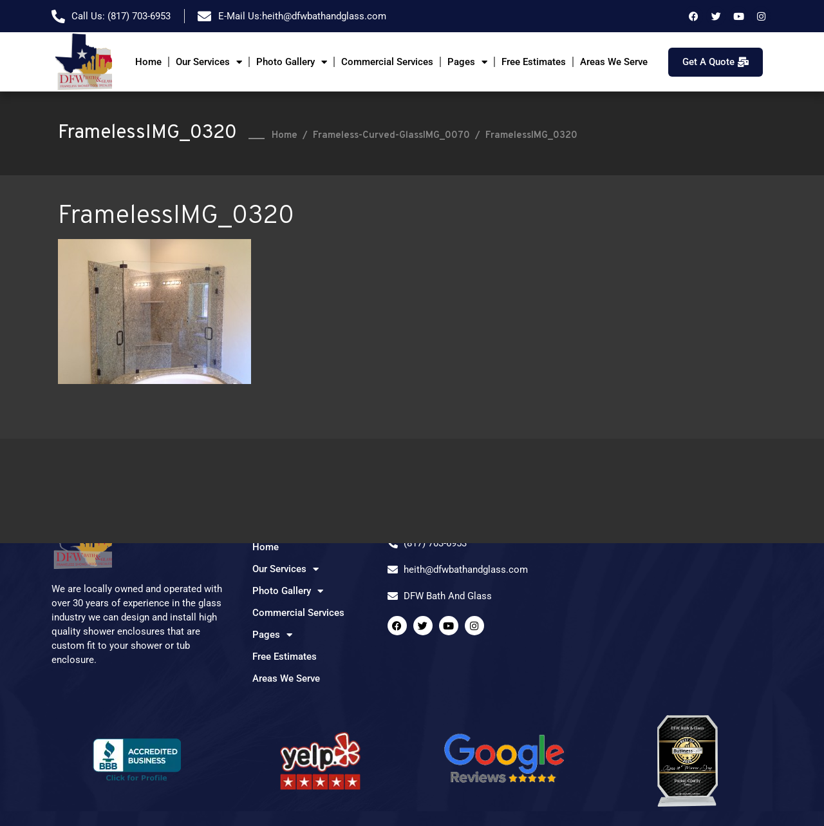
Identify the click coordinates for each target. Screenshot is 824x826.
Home (148, 62)
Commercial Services (387, 62)
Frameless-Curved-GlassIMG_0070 (391, 136)
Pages (467, 62)
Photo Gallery (291, 62)
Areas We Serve (614, 62)
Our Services (209, 62)
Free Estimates (533, 62)
